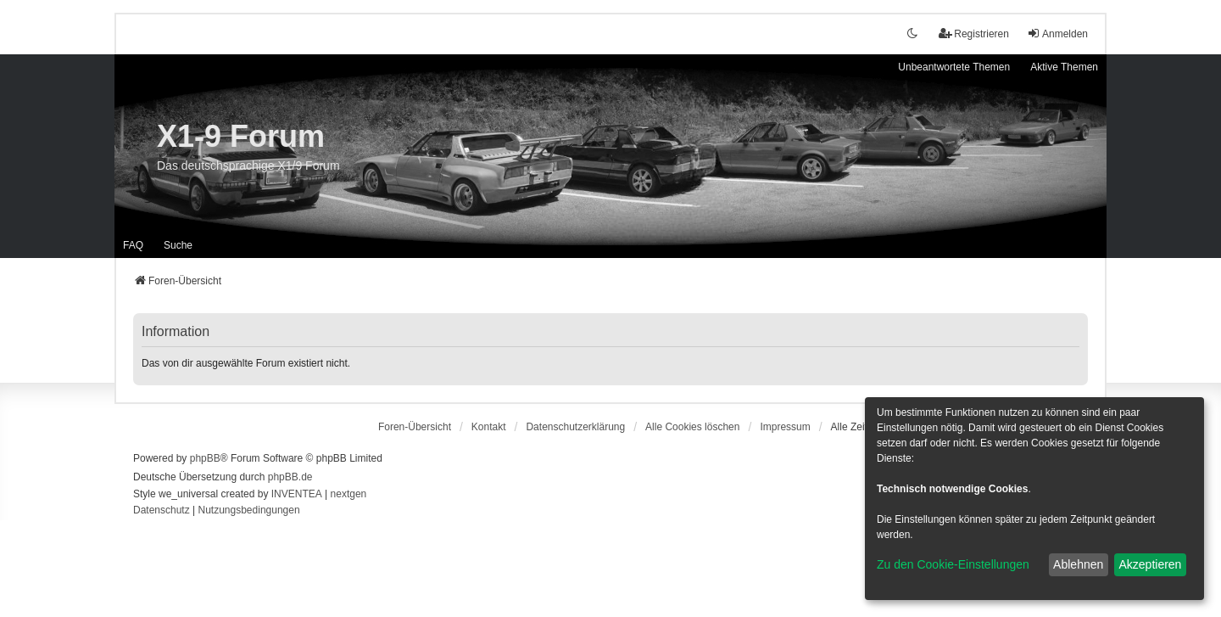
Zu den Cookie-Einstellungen (953, 564)
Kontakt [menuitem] (488, 427)
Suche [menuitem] (178, 245)
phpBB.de (290, 477)
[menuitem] (575, 427)
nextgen (349, 494)
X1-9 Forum (241, 136)
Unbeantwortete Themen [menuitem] (954, 67)
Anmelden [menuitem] (1057, 33)
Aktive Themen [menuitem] (1064, 67)
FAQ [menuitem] (133, 245)
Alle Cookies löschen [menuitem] (692, 427)
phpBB (205, 458)
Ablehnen (1078, 564)
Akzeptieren (1149, 564)
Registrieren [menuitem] (974, 33)
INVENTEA (296, 494)
